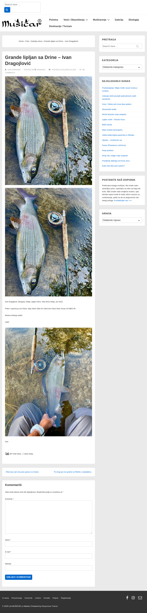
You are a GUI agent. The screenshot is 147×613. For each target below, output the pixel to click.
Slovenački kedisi (109, 109)
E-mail (7, 552)
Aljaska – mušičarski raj (112, 140)
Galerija (119, 20)
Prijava (55, 598)
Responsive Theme (50, 606)
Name (7, 540)
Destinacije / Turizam (60, 26)
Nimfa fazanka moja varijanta (114, 114)
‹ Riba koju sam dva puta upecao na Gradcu (22, 472)
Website (8, 564)
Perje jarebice (108, 150)
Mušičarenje (101, 20)
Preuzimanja (17, 598)
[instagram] (134, 599)
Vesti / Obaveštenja (76, 20)
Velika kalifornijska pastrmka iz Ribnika (118, 135)
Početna (53, 20)
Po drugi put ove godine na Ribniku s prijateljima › (73, 472)
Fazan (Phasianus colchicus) (114, 145)
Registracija (66, 598)
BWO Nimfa (107, 125)
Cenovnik (28, 598)
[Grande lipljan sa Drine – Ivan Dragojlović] (41, 70)
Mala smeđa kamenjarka (112, 130)
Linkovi (38, 598)
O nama (5, 598)
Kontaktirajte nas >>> (123, 200)
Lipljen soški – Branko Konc (113, 119)
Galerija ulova (69, 70)
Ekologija (134, 20)
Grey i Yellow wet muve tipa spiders (116, 104)
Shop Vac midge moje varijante (115, 156)
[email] (140, 599)
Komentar (9, 499)
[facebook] (128, 599)
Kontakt (47, 598)
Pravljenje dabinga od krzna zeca (116, 161)
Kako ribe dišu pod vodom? (113, 166)
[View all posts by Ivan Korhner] (13, 70)
